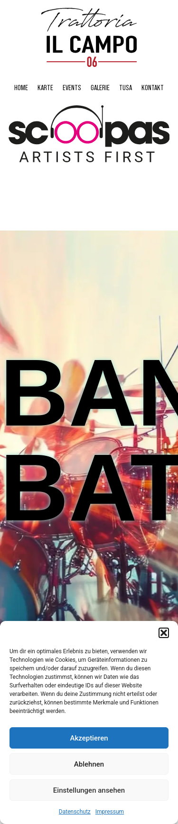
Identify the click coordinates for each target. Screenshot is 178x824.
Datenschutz (75, 811)
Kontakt (152, 87)
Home (21, 87)
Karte (45, 87)
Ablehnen (89, 764)
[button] (164, 633)
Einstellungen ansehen (89, 790)
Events (72, 87)
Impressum (109, 811)
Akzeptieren (89, 738)
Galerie (100, 87)
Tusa (125, 87)
